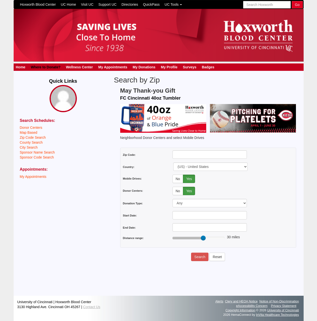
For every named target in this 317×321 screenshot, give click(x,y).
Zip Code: (129, 154)
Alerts (219, 301)
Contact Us (91, 307)
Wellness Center (79, 67)
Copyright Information (240, 310)
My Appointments (112, 67)
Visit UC (87, 4)
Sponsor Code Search (37, 157)
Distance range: (133, 238)
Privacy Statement (283, 306)
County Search (31, 142)
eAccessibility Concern (252, 306)
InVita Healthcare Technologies (277, 315)
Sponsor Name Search (37, 152)
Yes (189, 179)
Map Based (28, 132)
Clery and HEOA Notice (241, 301)
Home (21, 67)
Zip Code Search (33, 137)
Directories (129, 4)
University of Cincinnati (283, 310)
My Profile (169, 67)
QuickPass (151, 4)
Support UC (107, 4)
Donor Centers (31, 128)
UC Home (68, 4)
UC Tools (173, 4)
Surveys (189, 67)
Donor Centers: (133, 190)
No (178, 179)
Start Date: (130, 215)
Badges (208, 67)
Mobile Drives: (132, 178)
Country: (129, 166)
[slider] (203, 238)
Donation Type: (133, 203)
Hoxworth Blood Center (38, 4)
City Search (29, 147)
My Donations (144, 67)
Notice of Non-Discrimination (279, 301)
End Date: (129, 227)
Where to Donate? (45, 67)
